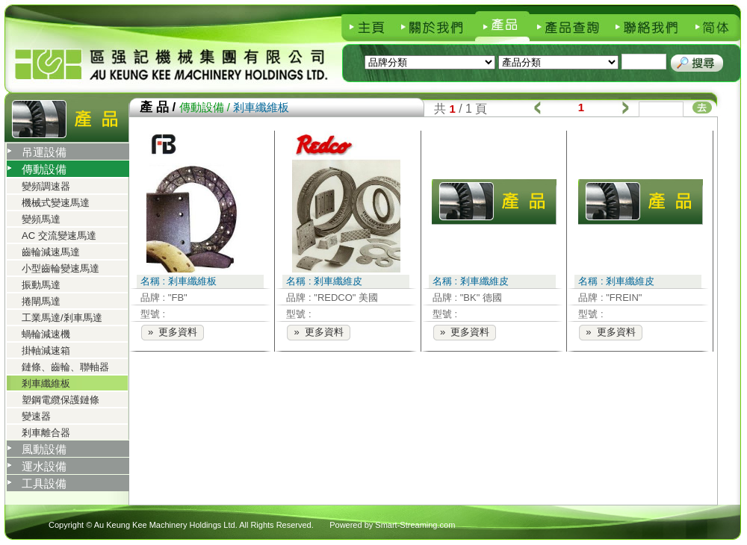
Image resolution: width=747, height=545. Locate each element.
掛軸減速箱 (46, 350)
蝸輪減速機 (46, 334)
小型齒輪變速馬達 (60, 268)
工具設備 (44, 483)
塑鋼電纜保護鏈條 (60, 399)
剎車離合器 (46, 432)
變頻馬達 (41, 219)
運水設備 (44, 466)
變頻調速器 (46, 186)
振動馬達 (41, 284)
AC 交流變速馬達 (59, 235)
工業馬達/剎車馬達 (62, 317)
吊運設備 (44, 152)
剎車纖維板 (46, 383)
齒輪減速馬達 (51, 252)
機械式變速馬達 (56, 202)
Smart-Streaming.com (415, 524)
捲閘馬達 (41, 301)
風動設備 (44, 449)
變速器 (36, 416)
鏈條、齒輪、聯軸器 (65, 367)
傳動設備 (44, 169)
